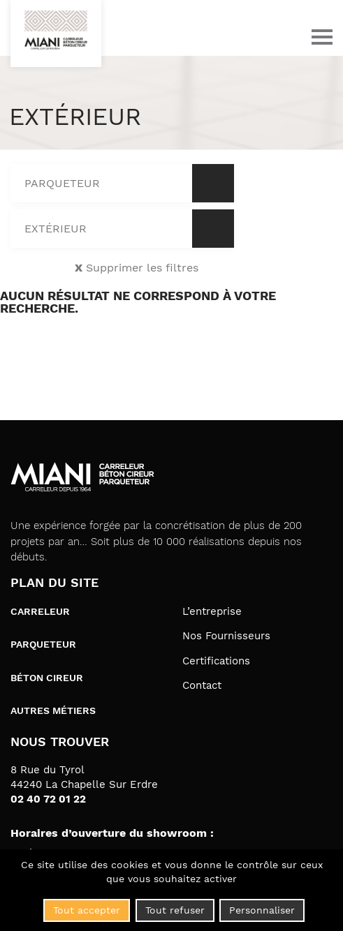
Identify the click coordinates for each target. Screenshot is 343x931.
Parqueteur (43, 644)
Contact (201, 685)
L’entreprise (212, 611)
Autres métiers (53, 710)
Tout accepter (86, 910)
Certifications (216, 661)
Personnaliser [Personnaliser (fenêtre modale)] (262, 910)
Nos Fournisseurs (226, 636)
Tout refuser (175, 910)
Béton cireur (46, 678)
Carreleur (40, 611)
